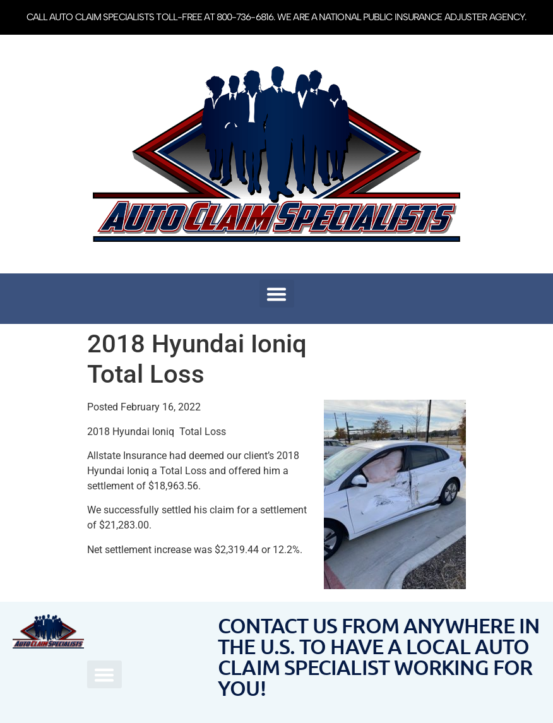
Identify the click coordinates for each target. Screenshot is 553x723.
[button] (276, 294)
